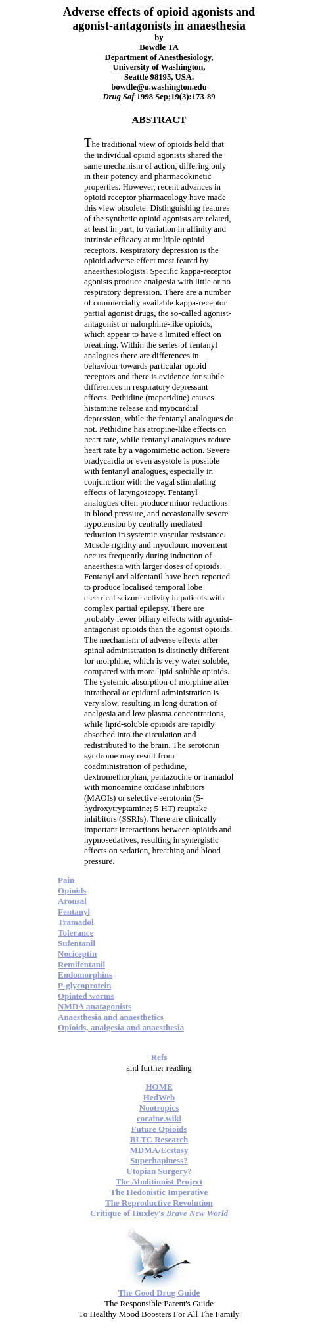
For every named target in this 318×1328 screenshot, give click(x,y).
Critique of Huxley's (159, 1213)
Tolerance (75, 933)
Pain (66, 880)
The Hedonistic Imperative (159, 1192)
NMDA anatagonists (94, 1006)
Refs (159, 1057)
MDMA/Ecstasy (159, 1150)
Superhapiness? (158, 1160)
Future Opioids (159, 1129)
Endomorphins (85, 975)
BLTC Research (159, 1139)
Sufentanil (76, 943)
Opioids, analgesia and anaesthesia (121, 1027)
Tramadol (76, 922)
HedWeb (159, 1097)
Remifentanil (81, 964)
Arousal (72, 901)
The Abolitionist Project (159, 1181)
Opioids (72, 890)
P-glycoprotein (84, 985)
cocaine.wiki (159, 1118)
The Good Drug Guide (159, 1293)
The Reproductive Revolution (159, 1203)
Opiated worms (86, 996)
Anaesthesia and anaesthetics (111, 1017)
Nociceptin (77, 954)
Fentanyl (74, 911)
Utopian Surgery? (158, 1171)
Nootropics (159, 1108)
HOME (158, 1087)
